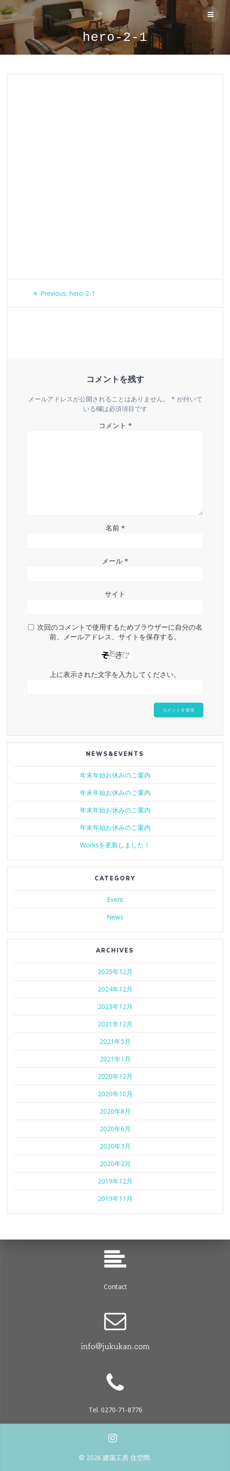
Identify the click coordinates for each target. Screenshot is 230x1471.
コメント (115, 425)
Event (115, 899)
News (115, 917)
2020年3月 (115, 1146)
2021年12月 (115, 1024)
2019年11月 (115, 1198)
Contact (115, 1286)
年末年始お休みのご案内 (115, 775)
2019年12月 (115, 1181)
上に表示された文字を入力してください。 (115, 674)
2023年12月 (115, 1006)
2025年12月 (115, 971)
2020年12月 (115, 1076)
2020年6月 (115, 1128)
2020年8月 (115, 1111)
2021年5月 (115, 1041)
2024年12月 (115, 989)
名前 (115, 527)
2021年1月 (115, 1058)
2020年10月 (115, 1093)
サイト (115, 593)
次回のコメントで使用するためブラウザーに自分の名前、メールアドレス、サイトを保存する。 (119, 631)
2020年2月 (115, 1163)
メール (115, 560)
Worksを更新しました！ (115, 844)
